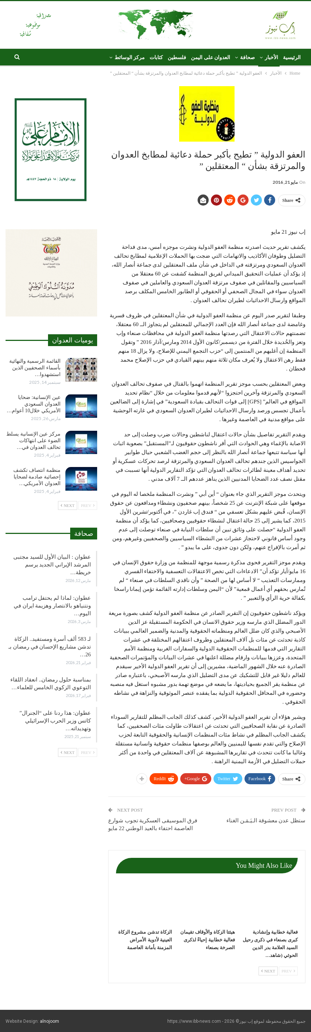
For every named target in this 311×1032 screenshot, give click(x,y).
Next (268, 971)
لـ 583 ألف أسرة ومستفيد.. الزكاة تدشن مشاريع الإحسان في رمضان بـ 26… (49, 646)
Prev (288, 971)
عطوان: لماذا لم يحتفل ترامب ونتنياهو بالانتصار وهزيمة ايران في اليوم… (52, 605)
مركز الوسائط (130, 57)
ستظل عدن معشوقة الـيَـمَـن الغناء (265, 820)
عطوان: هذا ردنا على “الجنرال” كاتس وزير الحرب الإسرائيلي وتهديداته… (54, 720)
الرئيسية (292, 57)
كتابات (156, 57)
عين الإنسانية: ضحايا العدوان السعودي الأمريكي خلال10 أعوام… (34, 404)
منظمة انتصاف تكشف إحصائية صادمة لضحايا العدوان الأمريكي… (37, 476)
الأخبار (271, 57)
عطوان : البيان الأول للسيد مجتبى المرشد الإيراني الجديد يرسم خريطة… (52, 564)
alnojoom (49, 1021)
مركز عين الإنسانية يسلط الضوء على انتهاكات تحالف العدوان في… (33, 440)
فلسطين (177, 57)
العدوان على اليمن (210, 57)
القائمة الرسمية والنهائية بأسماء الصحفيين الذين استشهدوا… (35, 367)
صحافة (247, 57)
